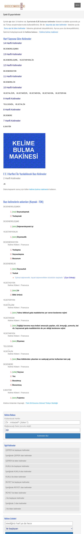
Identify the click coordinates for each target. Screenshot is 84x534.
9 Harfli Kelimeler (12, 98)
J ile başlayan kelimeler (15, 498)
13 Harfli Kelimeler (12, 54)
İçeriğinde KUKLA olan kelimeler (18, 471)
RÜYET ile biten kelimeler (16, 493)
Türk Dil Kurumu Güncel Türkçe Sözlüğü (42, 403)
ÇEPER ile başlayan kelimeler (18, 450)
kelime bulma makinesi (38, 189)
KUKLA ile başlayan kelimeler (17, 466)
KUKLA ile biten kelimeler (16, 477)
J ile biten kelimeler (13, 509)
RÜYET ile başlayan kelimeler (17, 482)
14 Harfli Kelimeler (12, 43)
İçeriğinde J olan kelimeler (16, 503)
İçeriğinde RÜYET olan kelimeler (19, 487)
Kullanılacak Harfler (12, 419)
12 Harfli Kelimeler (12, 65)
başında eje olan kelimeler (56, 25)
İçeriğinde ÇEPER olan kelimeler (19, 456)
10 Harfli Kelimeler (12, 87)
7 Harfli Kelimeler (12, 120)
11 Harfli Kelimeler (12, 76)
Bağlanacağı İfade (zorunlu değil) (18, 426)
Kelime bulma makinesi (48, 32)
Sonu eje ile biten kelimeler (14, 28)
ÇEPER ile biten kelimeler (16, 461)
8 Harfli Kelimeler (12, 109)
